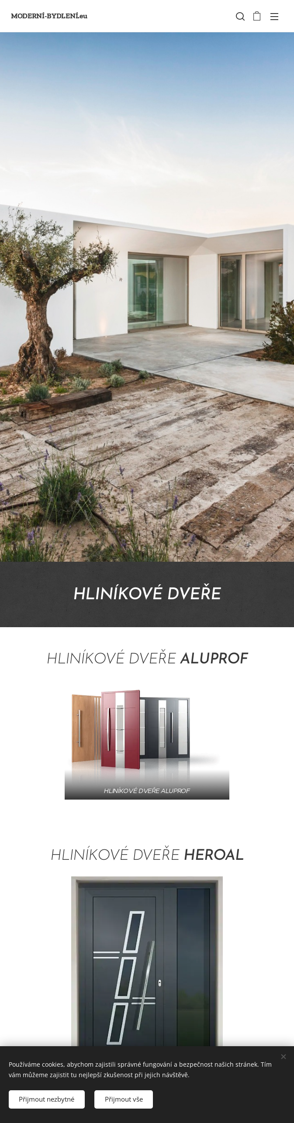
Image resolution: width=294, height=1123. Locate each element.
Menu (274, 16)
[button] (239, 16)
